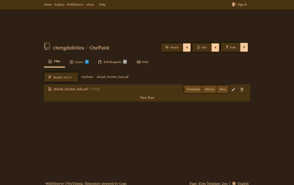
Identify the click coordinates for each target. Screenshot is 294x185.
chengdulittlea (68, 48)
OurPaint (100, 48)
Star (202, 47)
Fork (231, 47)
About (90, 4)
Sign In (239, 5)
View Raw (147, 98)
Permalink (193, 89)
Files (55, 61)
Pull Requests (112, 62)
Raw (223, 89)
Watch (172, 47)
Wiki (142, 62)
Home (48, 4)
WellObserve (75, 4)
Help (102, 4)
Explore (59, 4)
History (210, 89)
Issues (79, 62)
